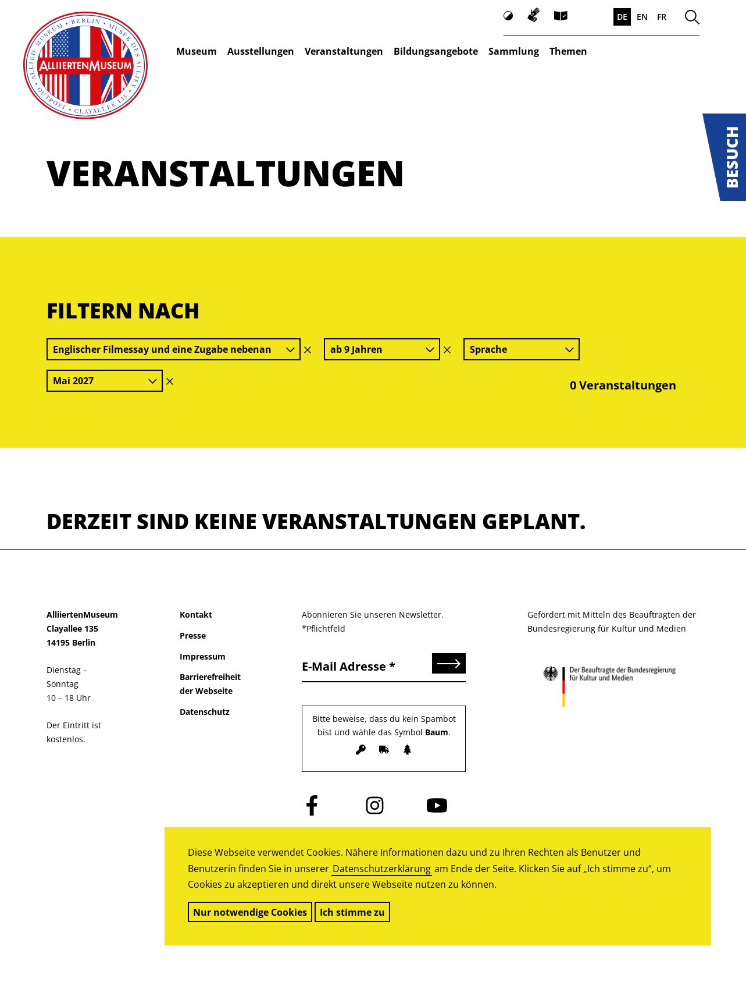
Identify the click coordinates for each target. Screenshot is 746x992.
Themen (568, 51)
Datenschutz (205, 711)
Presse (193, 635)
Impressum (203, 656)
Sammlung (513, 51)
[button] (724, 157)
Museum (196, 51)
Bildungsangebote (436, 51)
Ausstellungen (260, 51)
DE (622, 16)
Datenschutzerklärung (382, 868)
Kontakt (196, 614)
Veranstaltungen (344, 51)
